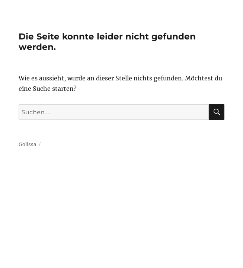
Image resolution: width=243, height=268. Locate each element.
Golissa (27, 144)
